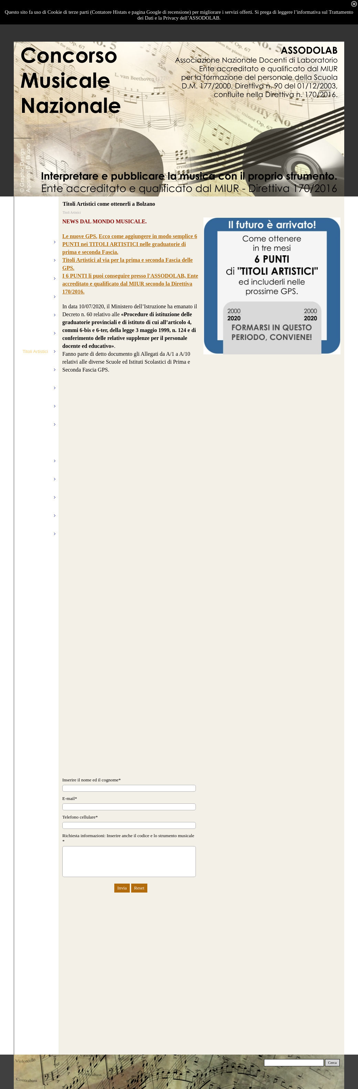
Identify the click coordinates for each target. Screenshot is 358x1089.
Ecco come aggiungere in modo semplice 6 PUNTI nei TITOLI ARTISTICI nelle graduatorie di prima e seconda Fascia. (129, 244)
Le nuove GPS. (79, 236)
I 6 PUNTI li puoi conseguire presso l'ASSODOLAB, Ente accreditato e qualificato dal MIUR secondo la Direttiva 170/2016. (130, 284)
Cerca (332, 1063)
